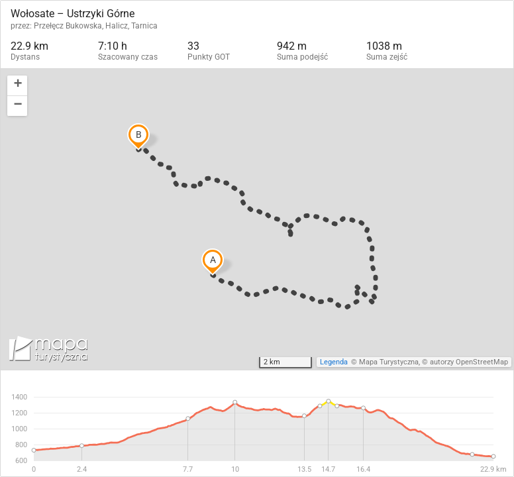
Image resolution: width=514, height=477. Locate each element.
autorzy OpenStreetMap (469, 362)
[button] (17, 86)
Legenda (334, 362)
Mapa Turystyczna (389, 362)
